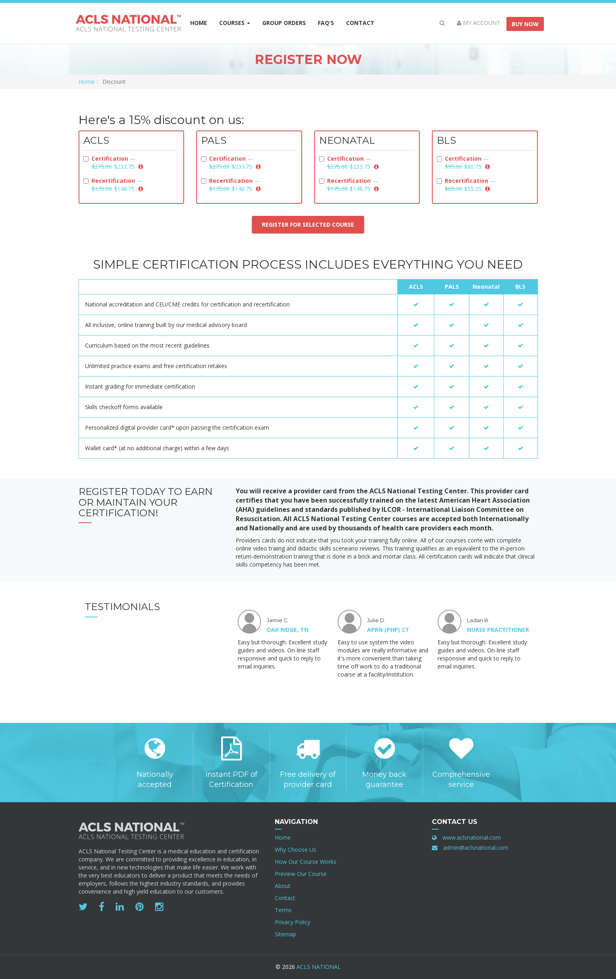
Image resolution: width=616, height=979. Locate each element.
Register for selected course (308, 224)
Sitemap (285, 934)
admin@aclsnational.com (475, 847)
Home (198, 23)
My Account (478, 23)
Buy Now (525, 24)
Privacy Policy (292, 922)
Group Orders (287, 23)
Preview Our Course (301, 874)
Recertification (113, 184)
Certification (113, 162)
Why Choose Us (295, 849)
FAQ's (326, 23)
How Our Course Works (305, 861)
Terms (283, 910)
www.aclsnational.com (471, 837)
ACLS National (319, 967)
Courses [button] (234, 23)
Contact (360, 23)
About (282, 886)
